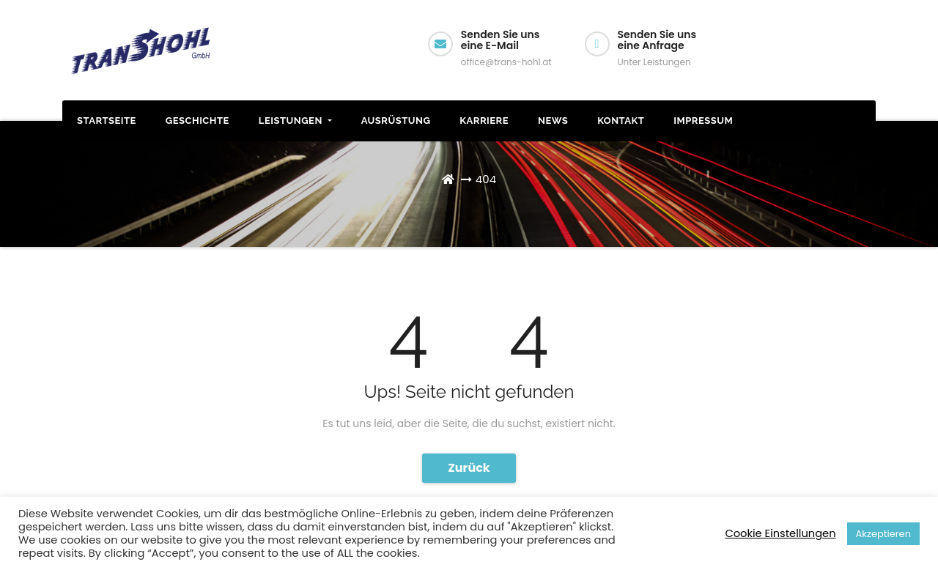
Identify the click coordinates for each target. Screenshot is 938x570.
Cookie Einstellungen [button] (780, 533)
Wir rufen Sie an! (816, 59)
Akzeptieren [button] (883, 534)
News (553, 120)
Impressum (703, 120)
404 (486, 179)
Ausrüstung (396, 120)
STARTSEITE (106, 120)
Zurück (469, 467)
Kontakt (620, 120)
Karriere (484, 120)
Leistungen (295, 120)
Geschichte (197, 120)
